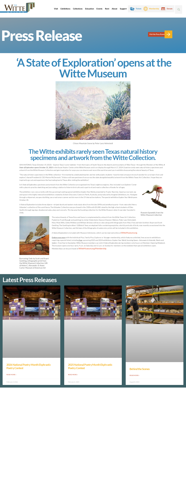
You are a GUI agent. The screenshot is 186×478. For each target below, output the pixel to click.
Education (89, 8)
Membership (154, 9)
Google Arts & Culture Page (126, 445)
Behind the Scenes (140, 368)
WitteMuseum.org (128, 232)
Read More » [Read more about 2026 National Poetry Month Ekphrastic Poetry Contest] (11, 374)
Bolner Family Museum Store (127, 432)
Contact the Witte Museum (161, 447)
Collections (78, 8)
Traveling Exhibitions (124, 448)
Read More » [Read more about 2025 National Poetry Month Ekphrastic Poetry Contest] (73, 374)
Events (99, 8)
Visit (56, 8)
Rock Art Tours (122, 440)
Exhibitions (65, 8)
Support (123, 8)
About (114, 8)
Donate (169, 9)
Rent (107, 8)
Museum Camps (121, 437)
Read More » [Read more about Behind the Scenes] (134, 375)
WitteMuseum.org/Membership (91, 248)
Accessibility (9, 457)
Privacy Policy (23, 457)
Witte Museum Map (123, 434)
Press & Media (121, 442)
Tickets (138, 9)
